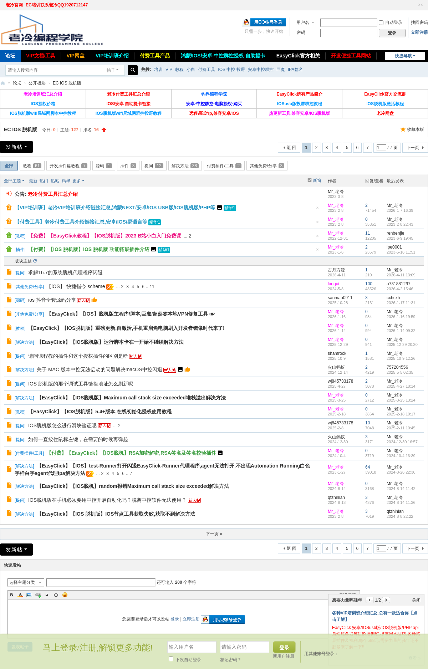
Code (56, 594)
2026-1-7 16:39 (400, 210)
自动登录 (390, 22)
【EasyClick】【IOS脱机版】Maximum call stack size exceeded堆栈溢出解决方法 (131, 397)
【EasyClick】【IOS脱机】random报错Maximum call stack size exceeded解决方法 (133, 486)
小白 (191, 69)
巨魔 (280, 69)
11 (367, 233)
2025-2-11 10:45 (401, 428)
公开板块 (37, 83)
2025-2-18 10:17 (401, 414)
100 (368, 283)
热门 (44, 180)
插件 (128, 165)
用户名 (302, 22)
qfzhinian (336, 497)
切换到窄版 (420, 5)
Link (38, 594)
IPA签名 (295, 69)
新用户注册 (283, 656)
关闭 (416, 600)
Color (20, 594)
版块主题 (23, 261)
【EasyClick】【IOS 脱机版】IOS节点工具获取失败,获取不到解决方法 (116, 514)
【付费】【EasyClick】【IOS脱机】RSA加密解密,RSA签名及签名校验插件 (131, 453)
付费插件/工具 (224, 165)
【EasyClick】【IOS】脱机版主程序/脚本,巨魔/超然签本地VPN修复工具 (127, 314)
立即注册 (419, 32)
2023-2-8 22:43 (400, 224)
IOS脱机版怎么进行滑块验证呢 (62, 425)
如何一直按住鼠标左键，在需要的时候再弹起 (78, 439)
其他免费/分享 (267, 165)
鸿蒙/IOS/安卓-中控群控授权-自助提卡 (223, 55)
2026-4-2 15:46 (400, 289)
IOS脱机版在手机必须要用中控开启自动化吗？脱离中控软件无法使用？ (107, 500)
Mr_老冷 (336, 191)
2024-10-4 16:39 (401, 456)
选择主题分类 (22, 582)
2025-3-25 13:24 (401, 400)
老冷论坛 (3, 83)
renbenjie (395, 233)
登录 (174, 619)
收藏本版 (415, 129)
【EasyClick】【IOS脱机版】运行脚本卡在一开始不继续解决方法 (110, 342)
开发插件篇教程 (68, 165)
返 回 (291, 147)
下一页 (412, 147)
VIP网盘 (75, 55)
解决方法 (185, 165)
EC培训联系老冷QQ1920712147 (57, 4)
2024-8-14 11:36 (401, 502)
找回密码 (419, 22)
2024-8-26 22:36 (401, 472)
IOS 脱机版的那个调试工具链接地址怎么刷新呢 (80, 384)
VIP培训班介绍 (112, 55)
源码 (104, 165)
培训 (158, 69)
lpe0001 (394, 247)
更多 (76, 180)
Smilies (64, 594)
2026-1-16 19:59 (401, 317)
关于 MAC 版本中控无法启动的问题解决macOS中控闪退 (99, 369)
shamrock (337, 353)
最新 (33, 180)
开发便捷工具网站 (351, 55)
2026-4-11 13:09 (401, 275)
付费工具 (206, 69)
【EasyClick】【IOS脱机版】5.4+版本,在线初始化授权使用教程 (100, 411)
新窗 (317, 180)
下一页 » (214, 533)
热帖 (55, 180)
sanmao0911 (340, 297)
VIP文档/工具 (40, 55)
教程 (179, 69)
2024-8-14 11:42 (401, 488)
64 (367, 467)
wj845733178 (340, 381)
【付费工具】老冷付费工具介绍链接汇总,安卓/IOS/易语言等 (81, 222)
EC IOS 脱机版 (67, 83)
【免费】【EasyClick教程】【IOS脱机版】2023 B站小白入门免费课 (104, 236)
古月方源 (336, 269)
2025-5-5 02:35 (400, 372)
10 (367, 422)
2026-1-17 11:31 (401, 303)
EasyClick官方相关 (298, 55)
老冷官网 (14, 4)
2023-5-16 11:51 (401, 252)
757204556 (397, 367)
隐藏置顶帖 (317, 251)
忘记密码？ (230, 659)
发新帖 (14, 147)
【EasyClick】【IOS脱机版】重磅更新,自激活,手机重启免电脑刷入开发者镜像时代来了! (126, 328)
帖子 (111, 70)
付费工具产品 (155, 55)
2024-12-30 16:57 (402, 442)
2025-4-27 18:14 (401, 386)
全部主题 (12, 180)
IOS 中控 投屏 (231, 69)
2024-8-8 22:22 (400, 516)
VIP (168, 69)
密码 (301, 32)
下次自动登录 (185, 659)
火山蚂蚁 (336, 367)
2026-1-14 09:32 (401, 330)
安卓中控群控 (261, 69)
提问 (153, 165)
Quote (47, 594)
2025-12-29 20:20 (402, 344)
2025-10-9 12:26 (401, 358)
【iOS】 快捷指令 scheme (75, 286)
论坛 (17, 83)
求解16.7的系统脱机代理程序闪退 (65, 272)
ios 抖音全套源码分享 (52, 300)
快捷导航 (403, 55)
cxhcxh (393, 297)
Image (29, 594)
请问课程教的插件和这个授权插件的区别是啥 (78, 356)
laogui (333, 283)
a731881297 (399, 283)
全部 (9, 165)
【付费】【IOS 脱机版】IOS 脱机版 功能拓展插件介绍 (88, 249)
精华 (66, 180)
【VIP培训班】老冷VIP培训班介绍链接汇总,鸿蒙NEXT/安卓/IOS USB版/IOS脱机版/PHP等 (115, 207)
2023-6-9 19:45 (400, 238)
